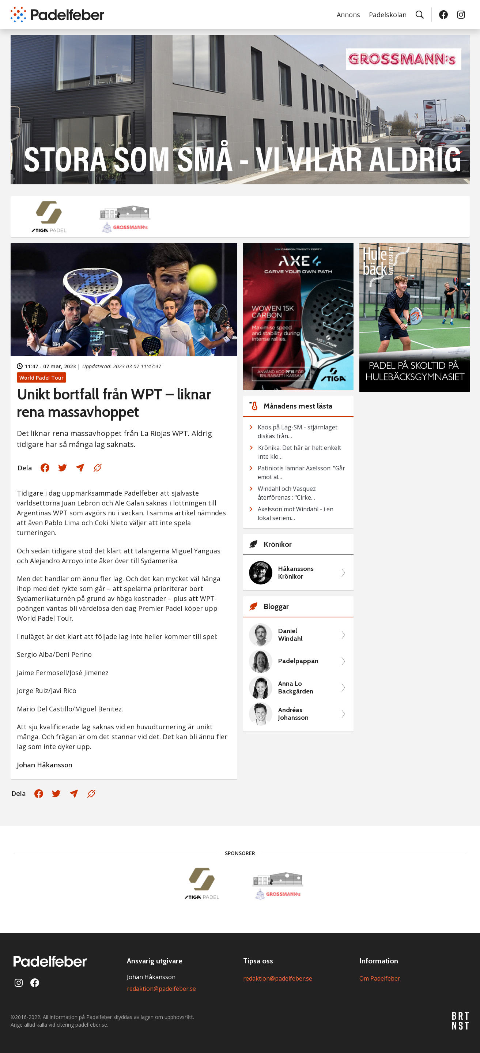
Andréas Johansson (293, 714)
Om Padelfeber (379, 978)
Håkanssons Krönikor (296, 573)
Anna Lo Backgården (295, 688)
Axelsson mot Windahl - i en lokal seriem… (295, 513)
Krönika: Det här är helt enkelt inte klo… (299, 452)
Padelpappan (298, 661)
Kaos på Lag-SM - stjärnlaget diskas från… (297, 431)
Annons (348, 14)
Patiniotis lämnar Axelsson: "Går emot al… (301, 472)
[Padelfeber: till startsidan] (57, 14)
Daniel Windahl (290, 635)
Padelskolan (388, 14)
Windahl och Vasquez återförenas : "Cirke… (287, 493)
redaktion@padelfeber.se (161, 989)
